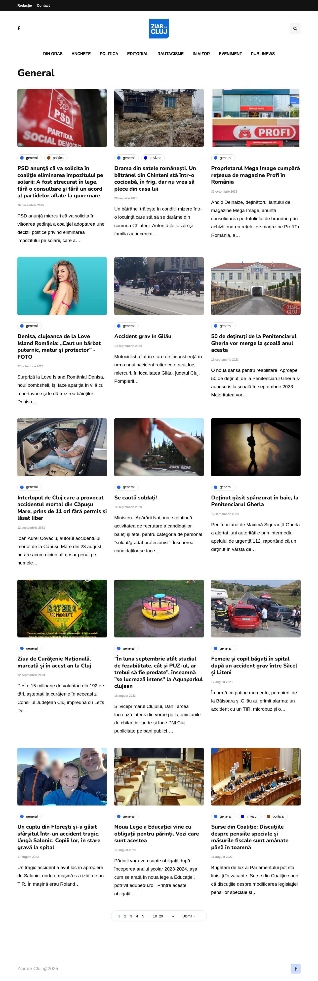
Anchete (81, 54)
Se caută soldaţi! (135, 497)
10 (155, 916)
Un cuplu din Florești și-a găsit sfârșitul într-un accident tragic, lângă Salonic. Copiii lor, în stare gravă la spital (58, 837)
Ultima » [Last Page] (188, 916)
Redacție (24, 5)
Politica (109, 54)
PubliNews (263, 54)
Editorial (138, 54)
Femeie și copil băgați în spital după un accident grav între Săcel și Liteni (254, 665)
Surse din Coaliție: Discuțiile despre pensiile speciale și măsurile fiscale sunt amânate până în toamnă (249, 837)
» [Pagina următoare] (173, 916)
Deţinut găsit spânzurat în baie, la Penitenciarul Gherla (254, 501)
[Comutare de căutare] (295, 28)
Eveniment (230, 54)
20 (161, 916)
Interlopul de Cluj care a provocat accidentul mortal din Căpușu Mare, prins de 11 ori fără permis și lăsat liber (62, 508)
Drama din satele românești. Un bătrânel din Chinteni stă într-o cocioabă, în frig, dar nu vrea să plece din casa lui (155, 179)
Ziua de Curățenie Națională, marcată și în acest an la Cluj (54, 662)
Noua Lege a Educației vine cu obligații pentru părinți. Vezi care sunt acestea (156, 833)
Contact (43, 5)
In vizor (201, 54)
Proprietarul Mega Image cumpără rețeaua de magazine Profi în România (255, 175)
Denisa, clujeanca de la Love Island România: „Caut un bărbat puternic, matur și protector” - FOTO (59, 347)
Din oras (53, 54)
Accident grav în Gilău (142, 336)
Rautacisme (171, 54)
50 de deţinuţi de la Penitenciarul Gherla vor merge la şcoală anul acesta (253, 343)
